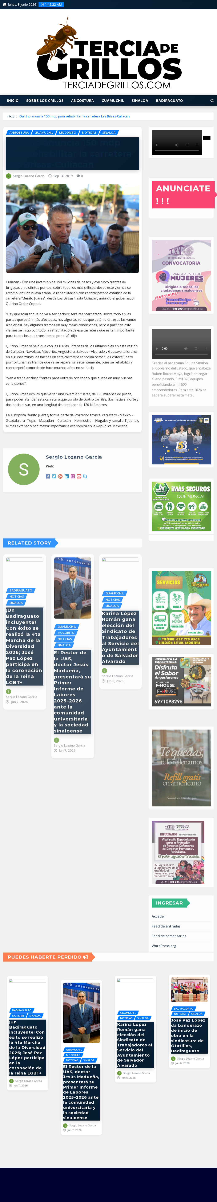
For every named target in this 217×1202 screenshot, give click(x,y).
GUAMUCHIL (113, 101)
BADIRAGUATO (169, 101)
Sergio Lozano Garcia (29, 176)
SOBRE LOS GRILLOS (45, 101)
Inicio (10, 116)
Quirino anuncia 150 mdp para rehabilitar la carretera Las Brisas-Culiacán (74, 116)
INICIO (13, 101)
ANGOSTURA (82, 101)
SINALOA (140, 101)
